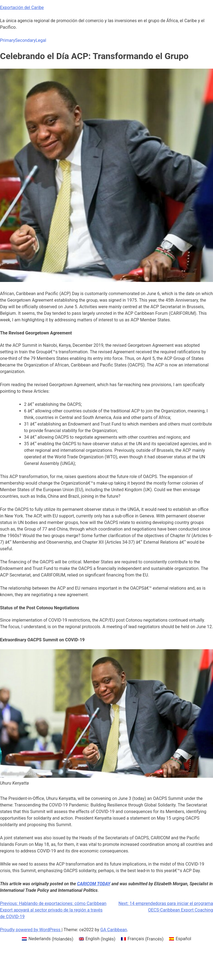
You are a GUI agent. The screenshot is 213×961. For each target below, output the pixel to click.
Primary (7, 40)
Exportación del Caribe (22, 7)
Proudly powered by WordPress (30, 929)
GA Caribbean (113, 929)
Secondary (25, 40)
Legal (41, 40)
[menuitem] (47, 939)
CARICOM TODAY (93, 883)
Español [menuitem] (183, 938)
